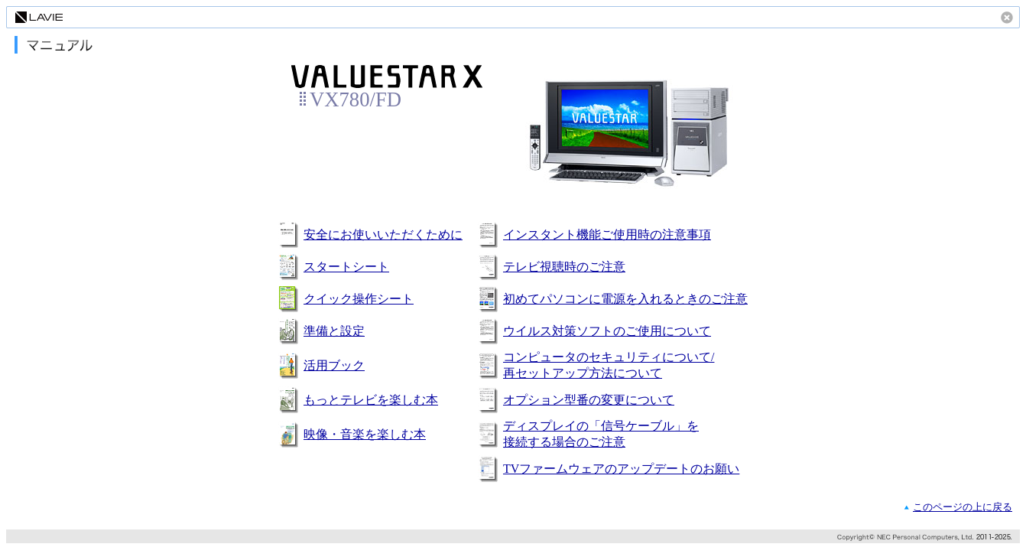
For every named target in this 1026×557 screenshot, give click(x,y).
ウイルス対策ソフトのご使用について (607, 330)
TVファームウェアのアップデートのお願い (621, 468)
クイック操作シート (359, 298)
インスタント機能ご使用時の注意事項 (607, 234)
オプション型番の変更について (588, 399)
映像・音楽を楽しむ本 (365, 434)
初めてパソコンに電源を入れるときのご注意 (625, 298)
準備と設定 (334, 330)
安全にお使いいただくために (383, 234)
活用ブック (334, 365)
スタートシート (346, 266)
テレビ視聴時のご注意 (564, 266)
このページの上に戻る (962, 507)
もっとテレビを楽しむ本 (371, 399)
